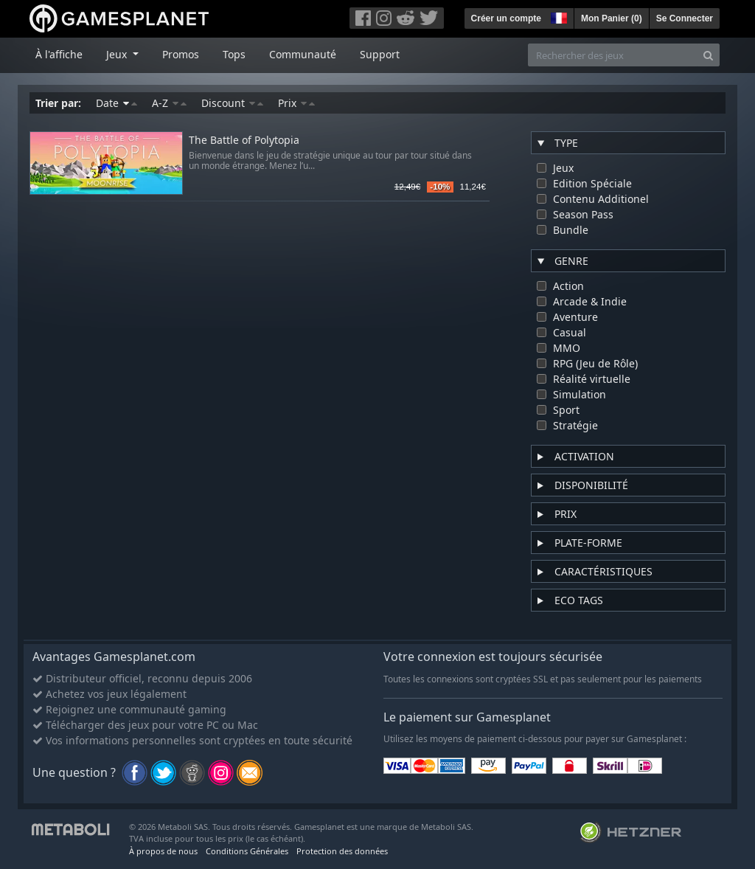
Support (380, 54)
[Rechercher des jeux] (612, 55)
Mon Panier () (611, 18)
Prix (296, 103)
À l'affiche (59, 54)
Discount (232, 103)
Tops (234, 54)
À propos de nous (163, 850)
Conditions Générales (247, 850)
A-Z (169, 103)
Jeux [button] (118, 54)
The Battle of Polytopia (244, 140)
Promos (180, 54)
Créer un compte (506, 18)
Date (116, 103)
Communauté (302, 54)
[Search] (708, 55)
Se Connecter (684, 18)
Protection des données (342, 850)
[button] (557, 16)
